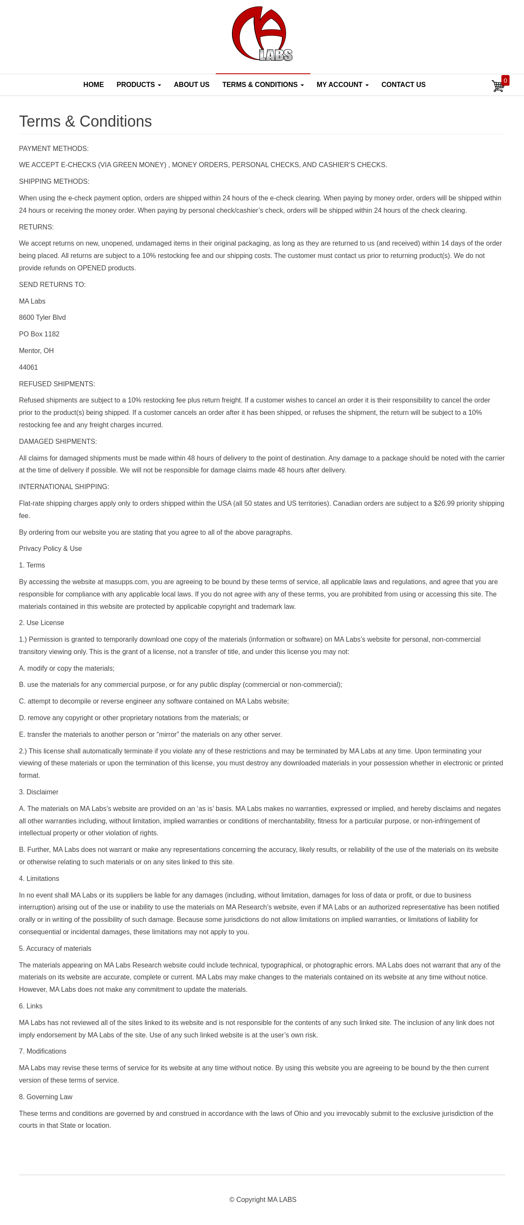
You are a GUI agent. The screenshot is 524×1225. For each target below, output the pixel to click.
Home (94, 84)
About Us (192, 84)
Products (139, 84)
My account (343, 84)
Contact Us (404, 84)
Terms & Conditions (263, 84)
